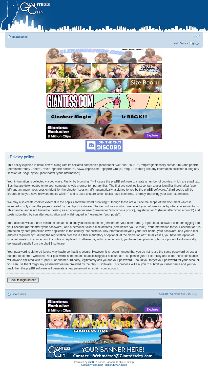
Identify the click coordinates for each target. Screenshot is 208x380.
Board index (20, 36)
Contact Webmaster (92, 364)
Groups (163, 293)
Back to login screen (23, 280)
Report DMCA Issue (116, 364)
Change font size (196, 36)
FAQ (196, 43)
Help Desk (179, 43)
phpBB (91, 362)
